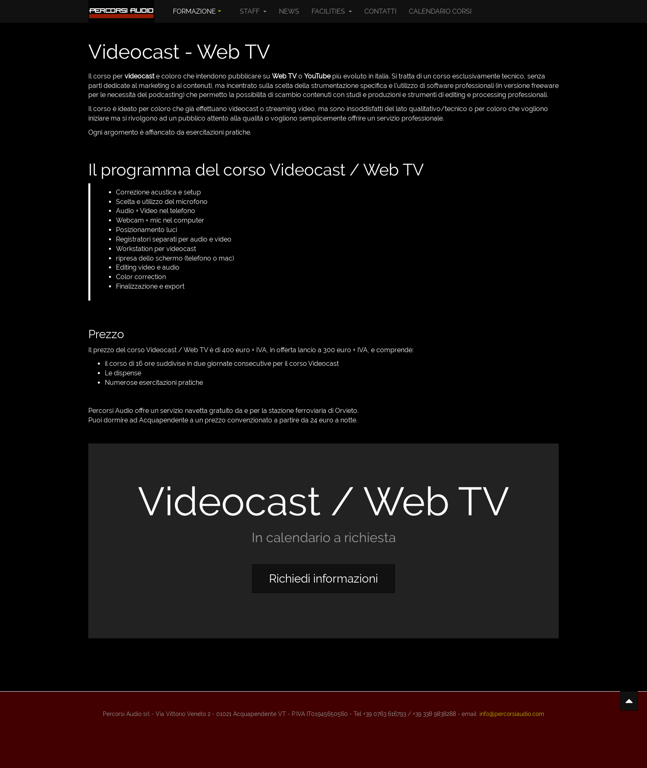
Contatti (380, 11)
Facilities (332, 11)
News (289, 11)
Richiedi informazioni (323, 578)
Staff (253, 11)
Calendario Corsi (440, 11)
